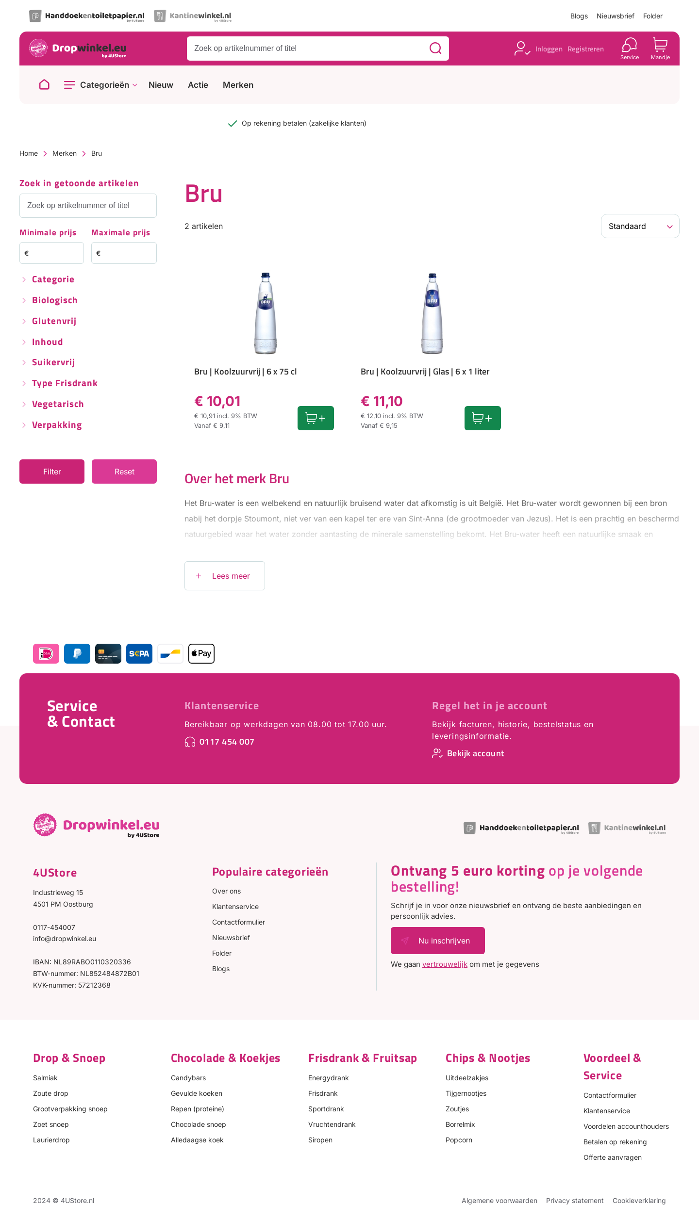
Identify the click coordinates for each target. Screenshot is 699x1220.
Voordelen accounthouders (626, 1126)
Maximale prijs (120, 233)
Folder (653, 16)
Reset (124, 471)
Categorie (53, 280)
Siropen (320, 1140)
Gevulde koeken (196, 1093)
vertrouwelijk (444, 964)
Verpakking (57, 425)
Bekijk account (475, 753)
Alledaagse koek (197, 1140)
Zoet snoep (51, 1124)
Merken (238, 85)
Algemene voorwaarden (499, 1200)
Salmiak (45, 1078)
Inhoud (47, 342)
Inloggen (549, 48)
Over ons (226, 891)
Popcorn (459, 1140)
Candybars (188, 1078)
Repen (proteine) (197, 1109)
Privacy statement (575, 1200)
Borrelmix (460, 1124)
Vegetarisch (58, 404)
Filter (52, 471)
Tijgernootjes (466, 1093)
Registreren (585, 48)
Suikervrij (53, 363)
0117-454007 (54, 927)
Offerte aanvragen (612, 1157)
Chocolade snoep (198, 1124)
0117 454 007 (227, 741)
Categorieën (104, 85)
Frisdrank (323, 1093)
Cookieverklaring (639, 1200)
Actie (198, 85)
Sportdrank (326, 1109)
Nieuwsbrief (615, 16)
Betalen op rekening (615, 1142)
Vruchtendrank (332, 1124)
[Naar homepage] (44, 85)
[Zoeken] (435, 48)
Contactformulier (238, 922)
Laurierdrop (51, 1140)
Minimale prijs (48, 233)
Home (28, 153)
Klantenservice (221, 705)
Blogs (579, 16)
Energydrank (328, 1078)
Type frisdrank (65, 383)
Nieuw (161, 85)
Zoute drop (50, 1093)
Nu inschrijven (444, 940)
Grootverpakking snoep (70, 1109)
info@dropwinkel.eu (64, 938)
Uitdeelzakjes (467, 1078)
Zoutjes (457, 1109)
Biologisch (55, 300)
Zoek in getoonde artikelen (79, 184)
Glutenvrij (54, 321)
